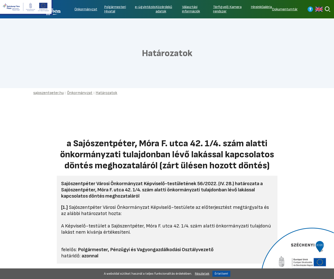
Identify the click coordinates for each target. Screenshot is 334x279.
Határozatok (106, 92)
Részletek (202, 274)
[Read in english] (319, 9)
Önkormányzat (85, 9)
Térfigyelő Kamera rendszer (227, 9)
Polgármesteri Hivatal (115, 9)
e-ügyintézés (145, 7)
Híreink (256, 7)
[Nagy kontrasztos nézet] (310, 9)
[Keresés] (327, 9)
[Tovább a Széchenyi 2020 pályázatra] (296, 253)
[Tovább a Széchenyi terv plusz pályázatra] (26, 8)
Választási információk (191, 9)
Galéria (266, 7)
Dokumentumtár (285, 9)
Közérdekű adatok (164, 9)
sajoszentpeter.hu (48, 92)
